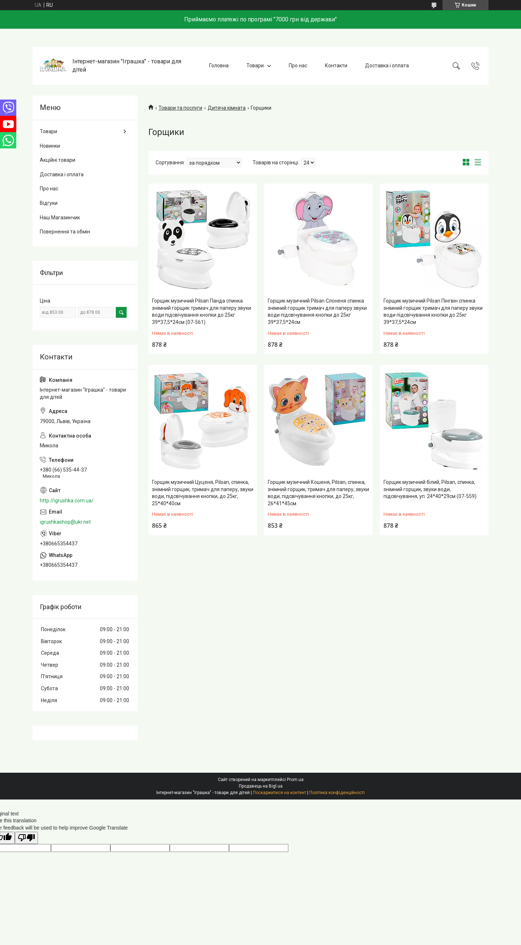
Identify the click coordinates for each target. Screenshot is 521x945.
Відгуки (49, 203)
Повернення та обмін (65, 232)
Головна (219, 65)
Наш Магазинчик (60, 217)
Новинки (50, 146)
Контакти (336, 65)
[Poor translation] (26, 838)
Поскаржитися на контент (279, 792)
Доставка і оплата (387, 65)
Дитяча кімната (227, 108)
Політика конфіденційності (337, 792)
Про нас (298, 65)
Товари (255, 65)
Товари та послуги (180, 108)
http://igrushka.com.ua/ (67, 500)
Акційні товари (57, 160)
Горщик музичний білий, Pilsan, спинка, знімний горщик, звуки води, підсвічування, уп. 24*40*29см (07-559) (430, 489)
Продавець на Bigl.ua (261, 786)
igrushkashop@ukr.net (65, 522)
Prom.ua (295, 779)
